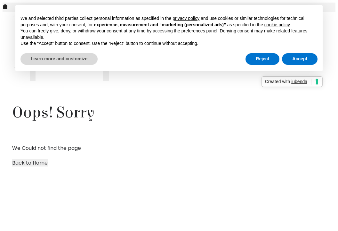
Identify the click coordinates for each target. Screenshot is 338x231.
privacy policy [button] (186, 18)
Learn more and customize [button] (59, 58)
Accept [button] (299, 58)
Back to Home (30, 163)
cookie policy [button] (277, 24)
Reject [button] (262, 58)
